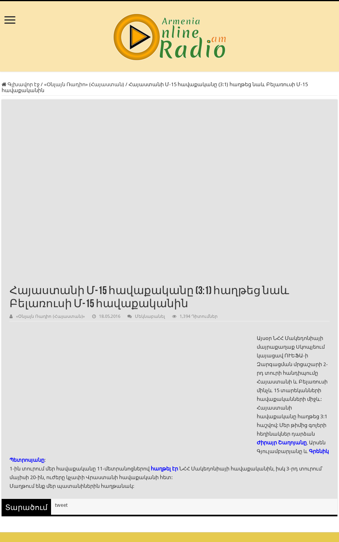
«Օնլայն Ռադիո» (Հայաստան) (84, 84)
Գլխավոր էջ (21, 84)
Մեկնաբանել (150, 316)
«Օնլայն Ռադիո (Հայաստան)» (50, 316)
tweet (61, 505)
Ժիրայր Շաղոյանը (282, 443)
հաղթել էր (164, 469)
